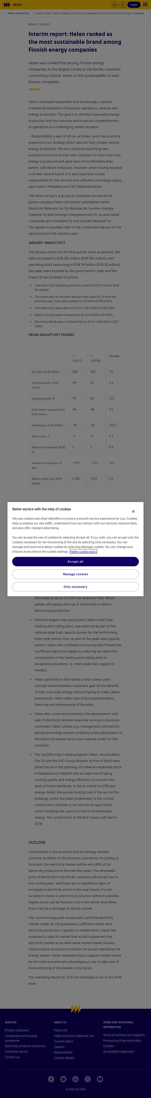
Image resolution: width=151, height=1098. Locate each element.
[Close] (133, 511)
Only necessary (75, 586)
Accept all (75, 561)
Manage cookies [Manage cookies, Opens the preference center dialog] (75, 574)
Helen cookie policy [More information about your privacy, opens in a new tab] (83, 551)
